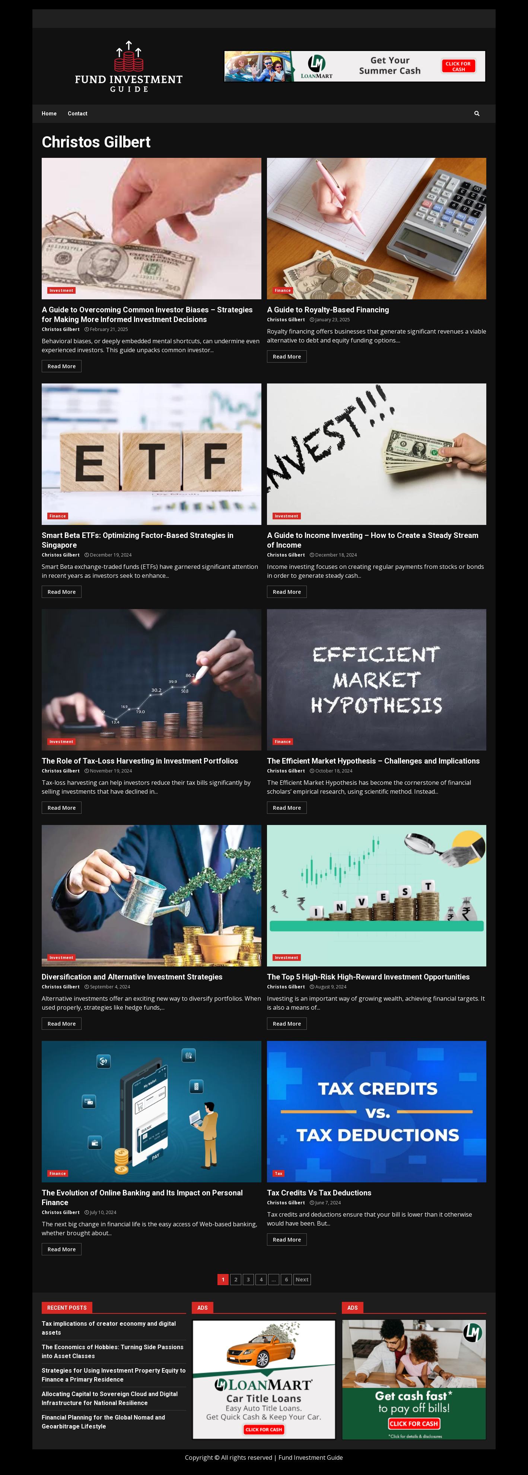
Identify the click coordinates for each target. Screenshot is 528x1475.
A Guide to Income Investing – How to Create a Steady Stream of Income (377, 454)
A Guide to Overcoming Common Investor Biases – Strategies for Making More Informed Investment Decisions (151, 228)
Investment (61, 290)
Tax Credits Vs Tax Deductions (377, 1111)
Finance (283, 290)
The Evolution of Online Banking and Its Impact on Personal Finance (151, 1111)
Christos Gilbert (61, 329)
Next (302, 1279)
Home (49, 114)
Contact (78, 114)
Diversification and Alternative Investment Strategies (151, 895)
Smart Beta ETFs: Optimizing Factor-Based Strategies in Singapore (151, 454)
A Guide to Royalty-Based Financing (377, 228)
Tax (278, 1173)
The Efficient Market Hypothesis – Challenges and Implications (377, 680)
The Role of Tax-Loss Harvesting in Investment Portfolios (151, 680)
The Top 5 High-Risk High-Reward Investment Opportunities (377, 895)
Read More (62, 366)
